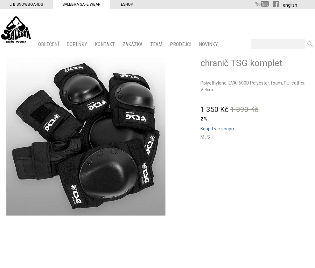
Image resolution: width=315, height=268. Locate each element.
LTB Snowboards (26, 4)
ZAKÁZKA (133, 44)
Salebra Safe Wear (81, 4)
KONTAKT (105, 44)
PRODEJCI (181, 44)
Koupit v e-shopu (217, 128)
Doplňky (77, 44)
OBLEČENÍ (49, 44)
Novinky (209, 44)
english (290, 5)
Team (157, 44)
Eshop (127, 4)
